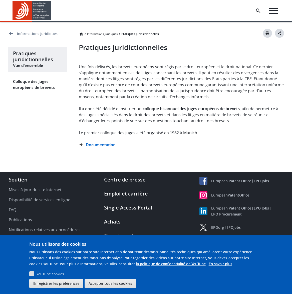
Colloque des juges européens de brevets (34, 84)
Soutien (18, 179)
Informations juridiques (37, 33)
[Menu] (273, 11)
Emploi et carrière (126, 193)
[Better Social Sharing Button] (279, 33)
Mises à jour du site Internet (35, 189)
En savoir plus (220, 264)
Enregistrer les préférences (56, 283)
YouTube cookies (50, 274)
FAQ (12, 209)
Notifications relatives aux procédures (45, 229)
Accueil (81, 34)
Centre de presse (125, 179)
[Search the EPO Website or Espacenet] (258, 10)
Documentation (101, 145)
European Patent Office (231, 180)
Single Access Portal (128, 207)
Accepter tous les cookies (110, 283)
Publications (20, 219)
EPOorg (217, 227)
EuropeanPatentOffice (230, 195)
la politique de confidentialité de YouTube (171, 264)
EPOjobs (233, 227)
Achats (112, 221)
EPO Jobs (261, 180)
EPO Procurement (226, 214)
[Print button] (267, 33)
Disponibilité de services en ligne (39, 199)
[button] (52, 11)
